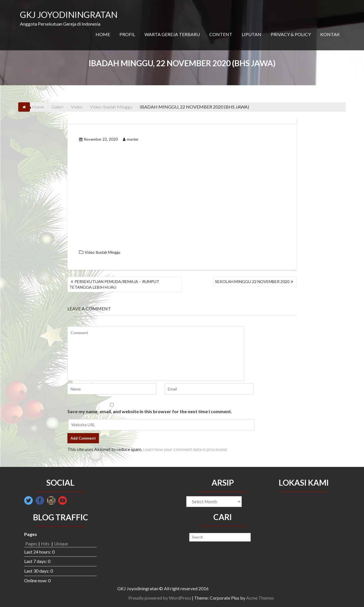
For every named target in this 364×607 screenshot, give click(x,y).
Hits (45, 543)
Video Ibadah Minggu (102, 252)
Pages (31, 543)
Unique (61, 543)
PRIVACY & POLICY (291, 34)
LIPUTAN (251, 34)
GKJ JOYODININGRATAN (68, 14)
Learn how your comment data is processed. (185, 449)
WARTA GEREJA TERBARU (172, 34)
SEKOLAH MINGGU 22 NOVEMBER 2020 (252, 281)
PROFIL (127, 34)
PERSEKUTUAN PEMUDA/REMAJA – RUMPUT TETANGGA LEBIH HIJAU (114, 284)
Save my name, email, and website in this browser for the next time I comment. (149, 411)
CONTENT (220, 34)
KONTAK (330, 34)
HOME (103, 34)
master (130, 139)
